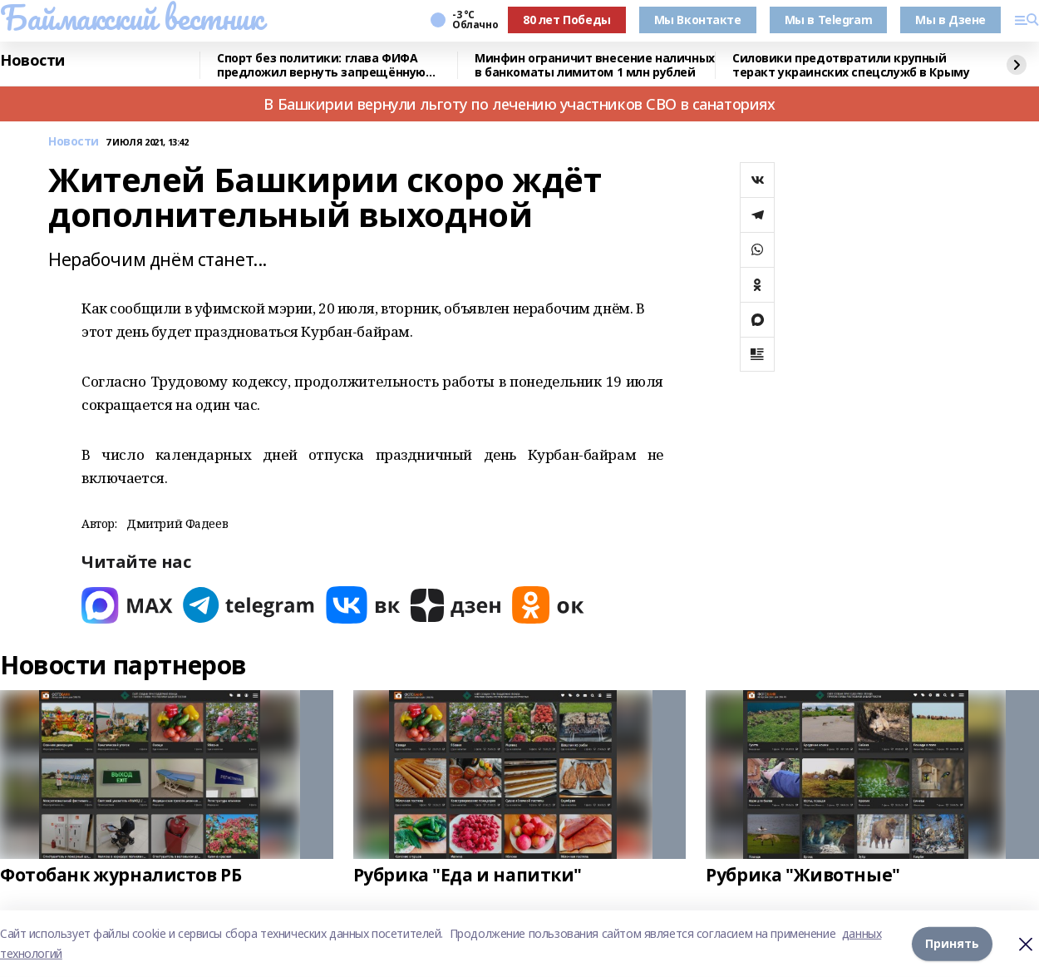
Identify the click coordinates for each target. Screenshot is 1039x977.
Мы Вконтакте (697, 19)
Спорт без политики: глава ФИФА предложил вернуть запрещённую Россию (321, 65)
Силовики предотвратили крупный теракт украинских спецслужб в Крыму (850, 65)
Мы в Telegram (829, 19)
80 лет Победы (567, 19)
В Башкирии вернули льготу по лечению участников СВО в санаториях (519, 104)
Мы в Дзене (950, 19)
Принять (952, 943)
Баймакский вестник (131, 17)
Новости (32, 61)
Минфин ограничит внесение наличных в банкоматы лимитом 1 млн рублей (595, 65)
